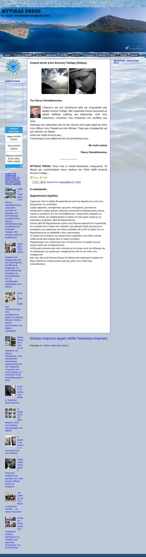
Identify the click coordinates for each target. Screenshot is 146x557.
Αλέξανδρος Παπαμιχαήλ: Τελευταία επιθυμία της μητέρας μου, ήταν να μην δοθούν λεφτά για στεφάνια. (14, 473)
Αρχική (8, 55)
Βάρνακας (75, 55)
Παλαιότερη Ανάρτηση (92, 338)
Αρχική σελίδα (66, 338)
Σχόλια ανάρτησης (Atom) (55, 345)
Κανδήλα (64, 55)
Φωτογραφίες (88, 55)
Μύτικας (18, 55)
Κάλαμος (28, 55)
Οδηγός (113, 55)
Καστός (39, 55)
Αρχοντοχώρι (51, 55)
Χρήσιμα (134, 55)
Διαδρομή (102, 55)
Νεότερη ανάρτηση (43, 338)
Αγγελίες (123, 55)
